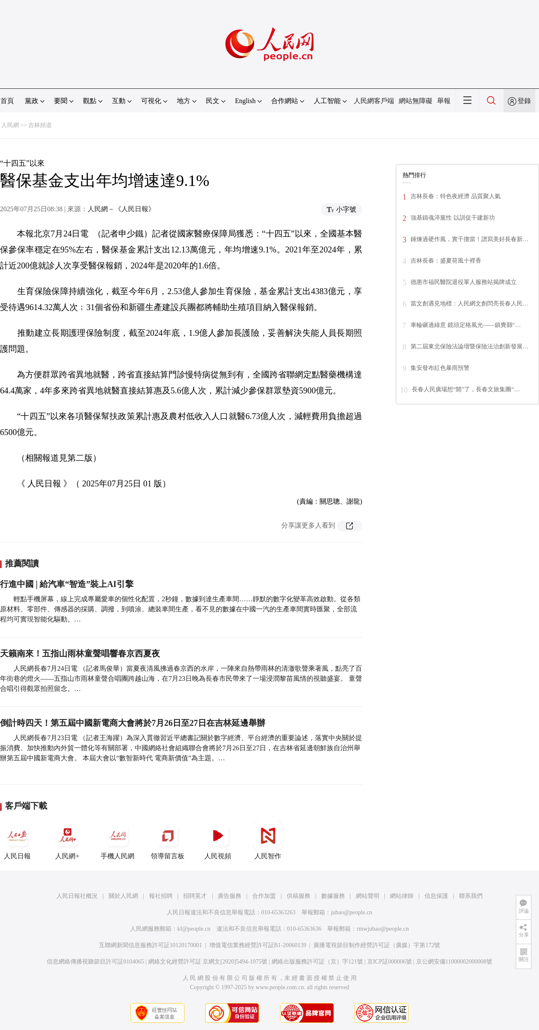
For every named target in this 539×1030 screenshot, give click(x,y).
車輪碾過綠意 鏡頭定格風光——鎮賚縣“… (466, 325)
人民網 (10, 125)
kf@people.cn (194, 929)
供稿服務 (298, 896)
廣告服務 (229, 896)
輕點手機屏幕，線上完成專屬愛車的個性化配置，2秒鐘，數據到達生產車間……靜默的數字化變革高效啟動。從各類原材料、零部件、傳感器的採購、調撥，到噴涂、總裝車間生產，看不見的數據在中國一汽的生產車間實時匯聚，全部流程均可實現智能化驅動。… (180, 609)
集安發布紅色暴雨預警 (440, 368)
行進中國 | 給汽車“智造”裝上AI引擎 (66, 584)
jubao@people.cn (351, 912)
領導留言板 (167, 840)
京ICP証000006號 (389, 961)
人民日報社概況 (77, 896)
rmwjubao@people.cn (383, 929)
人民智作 (268, 840)
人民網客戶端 (374, 100)
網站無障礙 (415, 100)
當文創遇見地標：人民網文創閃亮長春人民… (469, 303)
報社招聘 (161, 896)
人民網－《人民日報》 (121, 208)
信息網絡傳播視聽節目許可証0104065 (95, 961)
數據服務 (333, 896)
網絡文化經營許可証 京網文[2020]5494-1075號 (208, 961)
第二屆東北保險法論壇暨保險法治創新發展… (469, 346)
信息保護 (436, 896)
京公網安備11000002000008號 (454, 961)
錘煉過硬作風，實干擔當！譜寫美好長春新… (469, 239)
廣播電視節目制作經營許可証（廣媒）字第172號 (376, 945)
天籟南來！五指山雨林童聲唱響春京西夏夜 (80, 653)
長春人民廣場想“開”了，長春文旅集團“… (466, 389)
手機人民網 (117, 840)
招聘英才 (195, 896)
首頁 (7, 100)
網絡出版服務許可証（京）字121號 (317, 961)
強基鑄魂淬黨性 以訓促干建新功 (453, 218)
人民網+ (67, 840)
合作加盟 (264, 896)
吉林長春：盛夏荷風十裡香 (446, 261)
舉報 (444, 100)
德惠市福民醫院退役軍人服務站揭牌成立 (464, 282)
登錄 (524, 100)
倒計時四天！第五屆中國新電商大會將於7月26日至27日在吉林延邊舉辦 (132, 722)
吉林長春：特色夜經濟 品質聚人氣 (456, 196)
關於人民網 (123, 896)
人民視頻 (217, 840)
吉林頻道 (40, 125)
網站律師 (402, 896)
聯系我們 (471, 896)
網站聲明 (367, 896)
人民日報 (17, 840)
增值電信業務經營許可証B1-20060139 (258, 945)
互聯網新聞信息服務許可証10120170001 (150, 945)
